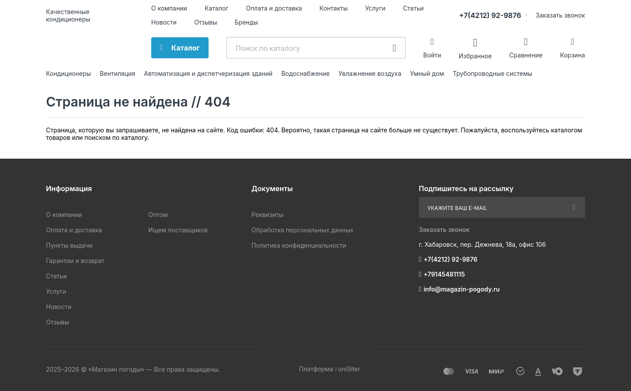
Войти (432, 55)
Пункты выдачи (69, 245)
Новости (164, 22)
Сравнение (525, 55)
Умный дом (427, 73)
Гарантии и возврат (75, 260)
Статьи (413, 8)
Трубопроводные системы (492, 73)
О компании (169, 8)
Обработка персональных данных (303, 230)
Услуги (375, 8)
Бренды (246, 22)
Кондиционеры (68, 73)
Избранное (475, 55)
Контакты (333, 8)
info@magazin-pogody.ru (462, 289)
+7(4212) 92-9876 (490, 15)
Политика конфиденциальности (299, 245)
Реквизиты (268, 214)
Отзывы (205, 22)
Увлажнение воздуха (369, 73)
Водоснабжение (305, 73)
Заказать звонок (560, 15)
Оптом (157, 214)
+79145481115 (444, 274)
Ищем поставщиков (177, 230)
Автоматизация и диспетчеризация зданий (208, 73)
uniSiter (349, 369)
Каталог (216, 8)
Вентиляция (117, 73)
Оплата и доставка (274, 8)
